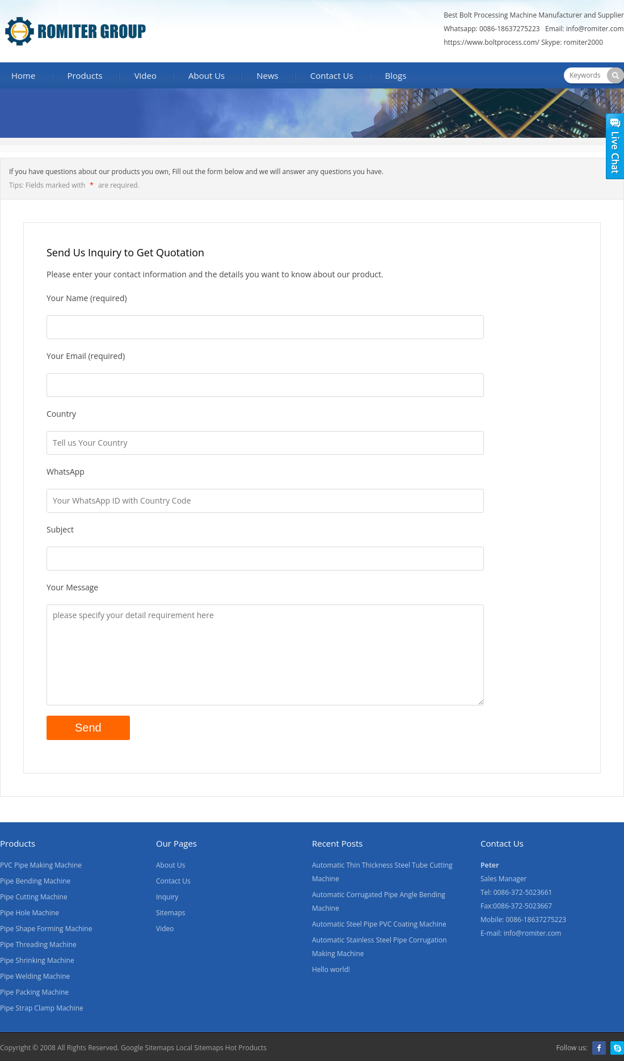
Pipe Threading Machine (38, 944)
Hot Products (245, 1047)
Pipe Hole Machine (29, 913)
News (267, 75)
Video (145, 75)
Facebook (599, 1048)
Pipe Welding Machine (35, 976)
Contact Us (331, 75)
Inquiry (167, 897)
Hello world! (331, 969)
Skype (617, 1048)
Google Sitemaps (147, 1047)
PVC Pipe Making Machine (41, 865)
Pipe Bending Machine (35, 881)
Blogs (396, 75)
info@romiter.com (595, 28)
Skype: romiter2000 (572, 42)
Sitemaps (170, 913)
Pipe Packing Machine (34, 992)
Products (84, 75)
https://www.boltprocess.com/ (491, 42)
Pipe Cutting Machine (34, 897)
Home (23, 75)
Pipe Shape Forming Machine (46, 928)
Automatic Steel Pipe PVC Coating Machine (379, 924)
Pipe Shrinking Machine (37, 960)
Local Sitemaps (200, 1047)
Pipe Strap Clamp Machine (41, 1008)
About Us (206, 75)
